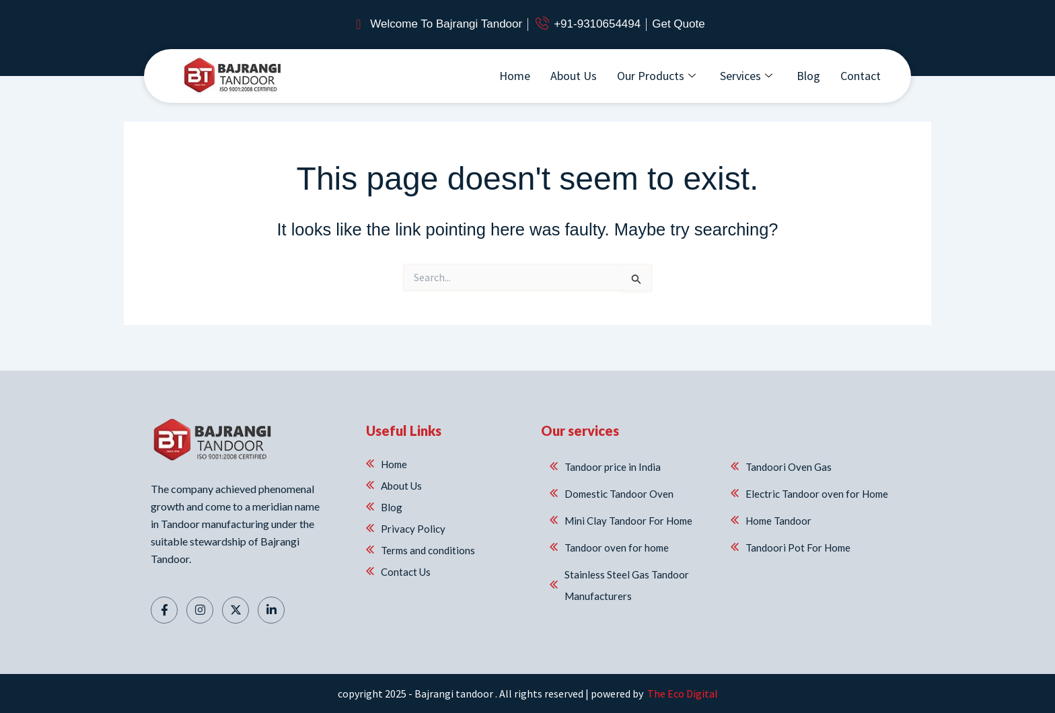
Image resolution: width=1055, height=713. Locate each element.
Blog (808, 75)
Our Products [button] (656, 75)
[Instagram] (199, 610)
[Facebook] (164, 610)
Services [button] (746, 75)
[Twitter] (235, 610)
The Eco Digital (681, 693)
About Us (573, 75)
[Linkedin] (271, 610)
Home (514, 75)
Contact (860, 75)
